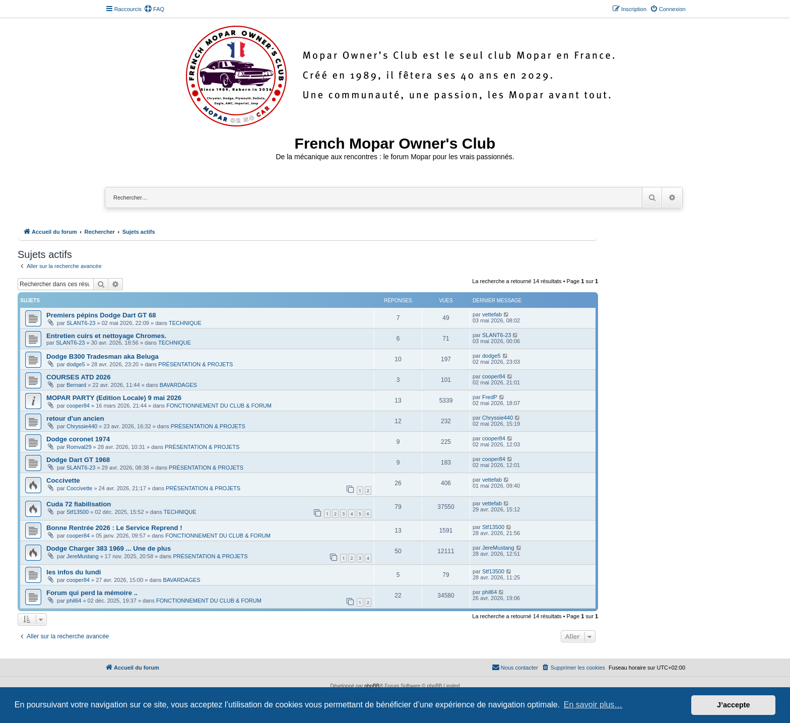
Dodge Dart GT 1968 (78, 460)
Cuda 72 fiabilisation (78, 504)
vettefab (492, 314)
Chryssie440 (82, 426)
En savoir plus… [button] (593, 704)
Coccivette (63, 480)
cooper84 (493, 376)
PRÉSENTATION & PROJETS (195, 364)
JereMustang (83, 556)
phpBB (371, 686)
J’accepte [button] (733, 705)
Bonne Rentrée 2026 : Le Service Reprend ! (114, 528)
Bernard (76, 385)
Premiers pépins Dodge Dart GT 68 (101, 315)
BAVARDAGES (178, 385)
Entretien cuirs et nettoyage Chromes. (106, 336)
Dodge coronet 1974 (78, 439)
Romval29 (79, 447)
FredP (489, 397)
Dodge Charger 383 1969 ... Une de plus (108, 548)
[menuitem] (154, 9)
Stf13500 (78, 512)
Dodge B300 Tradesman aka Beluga (102, 356)
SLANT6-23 (81, 323)
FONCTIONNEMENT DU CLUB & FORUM (219, 406)
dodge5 (76, 364)
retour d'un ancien (75, 418)
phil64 (74, 601)
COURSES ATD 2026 (78, 377)
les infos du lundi (73, 572)
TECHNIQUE (185, 323)
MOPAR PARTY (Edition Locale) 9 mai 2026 (113, 398)
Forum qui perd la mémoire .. (92, 593)
